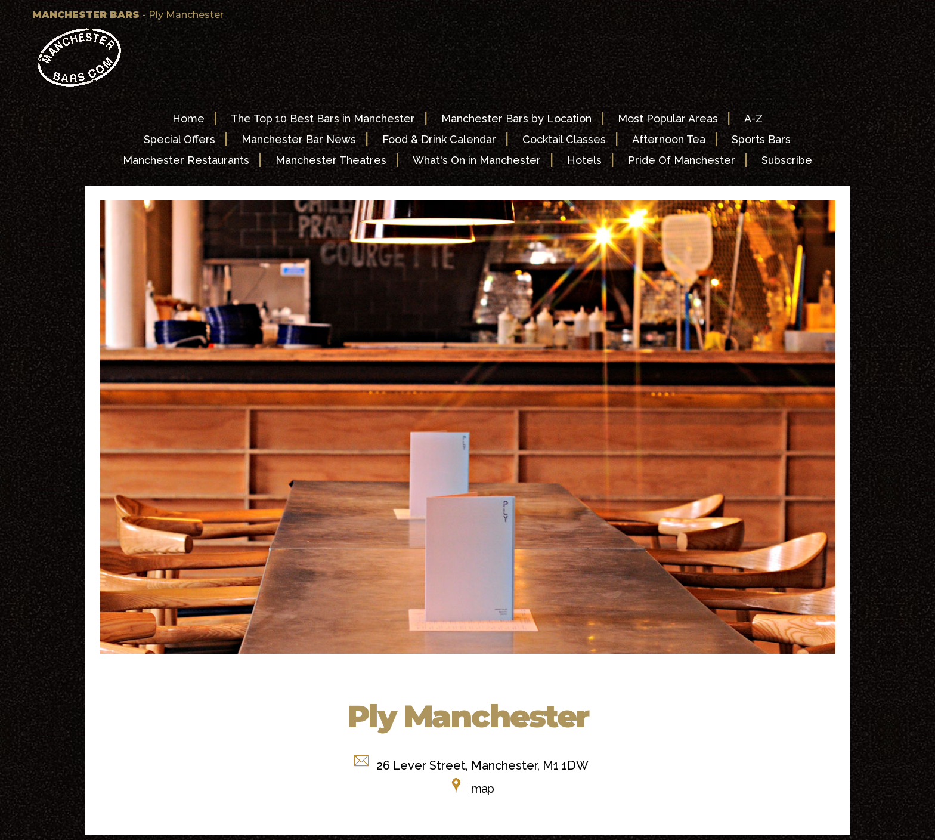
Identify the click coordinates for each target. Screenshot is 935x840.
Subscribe (786, 160)
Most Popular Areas (668, 118)
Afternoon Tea (668, 139)
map (482, 789)
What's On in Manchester (477, 160)
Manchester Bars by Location (516, 118)
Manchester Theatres (330, 160)
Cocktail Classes (564, 139)
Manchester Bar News (299, 139)
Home (188, 118)
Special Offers (179, 139)
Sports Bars (761, 139)
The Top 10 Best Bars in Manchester (323, 118)
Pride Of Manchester (681, 160)
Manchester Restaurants (186, 160)
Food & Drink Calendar (439, 139)
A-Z (753, 118)
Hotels (584, 160)
